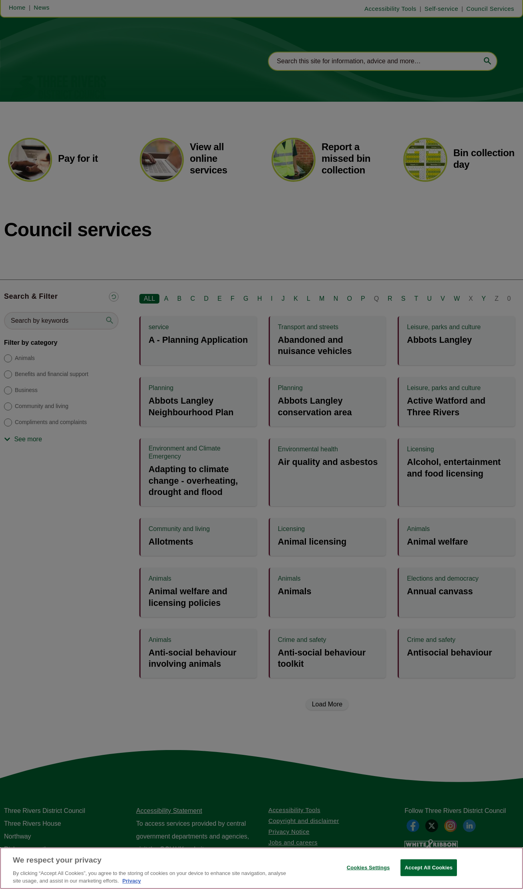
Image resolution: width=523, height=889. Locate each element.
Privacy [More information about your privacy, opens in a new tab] (132, 881)
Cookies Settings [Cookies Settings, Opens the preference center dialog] (368, 868)
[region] (261, 868)
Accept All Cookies (429, 868)
